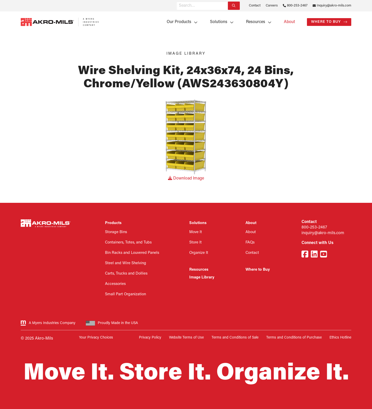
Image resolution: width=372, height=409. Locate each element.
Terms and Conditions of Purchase (294, 338)
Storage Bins (116, 232)
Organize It (198, 253)
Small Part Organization (125, 294)
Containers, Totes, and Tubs (128, 243)
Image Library (201, 277)
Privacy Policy (150, 338)
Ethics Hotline (340, 338)
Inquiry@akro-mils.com (334, 5)
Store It (195, 243)
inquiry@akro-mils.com (322, 233)
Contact (255, 5)
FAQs (250, 243)
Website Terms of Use (186, 338)
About (289, 22)
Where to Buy (326, 22)
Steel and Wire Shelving (125, 263)
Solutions (218, 22)
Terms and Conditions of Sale (235, 338)
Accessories (115, 284)
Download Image (186, 178)
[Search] (234, 6)
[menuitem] (180, 22)
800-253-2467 (297, 5)
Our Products (179, 22)
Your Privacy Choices (96, 338)
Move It (195, 232)
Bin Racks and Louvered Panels (132, 253)
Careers (272, 5)
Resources (255, 22)
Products (113, 223)
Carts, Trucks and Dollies (126, 274)
